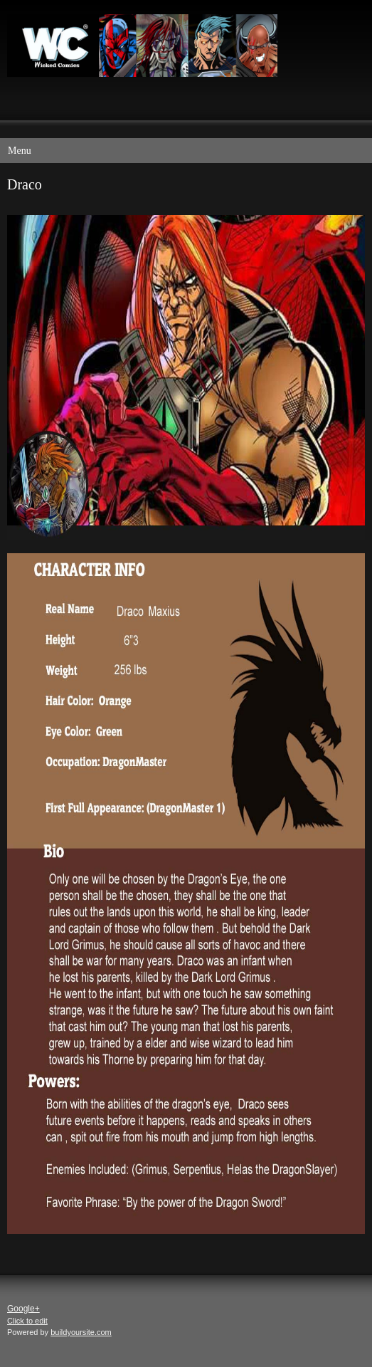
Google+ (23, 1309)
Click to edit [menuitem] (27, 1320)
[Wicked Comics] (179, 47)
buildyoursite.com (81, 1332)
